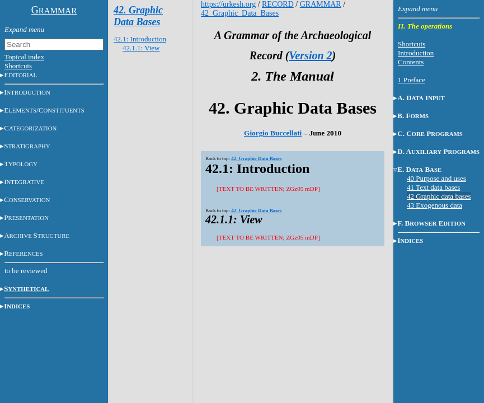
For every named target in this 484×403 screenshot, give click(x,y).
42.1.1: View (141, 48)
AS (36, 235)
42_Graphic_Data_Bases (240, 13)
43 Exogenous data (434, 205)
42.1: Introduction (140, 39)
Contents (411, 62)
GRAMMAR (320, 4)
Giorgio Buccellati (273, 133)
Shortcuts (18, 66)
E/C (44, 110)
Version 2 (310, 55)
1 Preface (411, 80)
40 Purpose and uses (436, 178)
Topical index (24, 57)
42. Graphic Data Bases (138, 15)
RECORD (278, 4)
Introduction (416, 53)
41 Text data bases (433, 187)
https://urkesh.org (228, 4)
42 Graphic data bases (439, 196)
